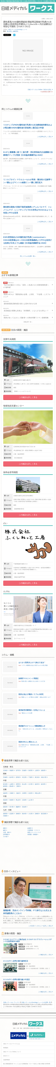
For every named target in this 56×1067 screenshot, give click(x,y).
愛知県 (12, 786)
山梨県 (12, 784)
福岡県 (5, 813)
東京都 (37, 777)
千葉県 (31, 777)
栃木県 (12, 777)
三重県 (18, 786)
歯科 (5, 830)
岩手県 (18, 770)
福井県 (37, 784)
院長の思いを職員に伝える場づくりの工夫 (33, 681)
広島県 (24, 800)
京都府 (12, 793)
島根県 (12, 800)
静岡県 (5, 786)
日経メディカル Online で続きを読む (40, 89)
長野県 (18, 784)
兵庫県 (24, 793)
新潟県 (5, 784)
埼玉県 (24, 777)
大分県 (31, 813)
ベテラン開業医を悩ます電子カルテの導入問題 (34, 665)
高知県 (24, 807)
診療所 (30, 828)
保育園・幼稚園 (32, 834)
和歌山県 (38, 793)
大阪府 (18, 793)
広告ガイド (6, 1056)
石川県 (31, 784)
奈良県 (31, 793)
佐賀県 (12, 813)
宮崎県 (37, 813)
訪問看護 (6, 834)
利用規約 (5, 1047)
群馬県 (18, 777)
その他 (5, 836)
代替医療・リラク (33, 830)
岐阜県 (43, 784)
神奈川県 (44, 777)
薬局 (34, 832)
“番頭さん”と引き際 (26, 713)
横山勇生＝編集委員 (12, 31)
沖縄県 (5, 816)
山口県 (31, 800)
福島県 (43, 770)
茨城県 (5, 777)
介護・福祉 (7, 832)
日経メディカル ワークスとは (11, 1044)
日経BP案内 (6, 1060)
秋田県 (31, 770)
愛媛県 (18, 807)
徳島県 (5, 807)
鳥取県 (5, 800)
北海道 (5, 770)
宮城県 (24, 770)
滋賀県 (5, 793)
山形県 (37, 770)
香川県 (12, 807)
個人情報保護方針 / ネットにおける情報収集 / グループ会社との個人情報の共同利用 (26, 1063)
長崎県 (18, 813)
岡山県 (18, 800)
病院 (5, 828)
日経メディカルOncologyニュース (17, 29)
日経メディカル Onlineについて (12, 1051)
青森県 (12, 770)
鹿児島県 (44, 813)
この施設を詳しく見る (28, 397)
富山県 (24, 784)
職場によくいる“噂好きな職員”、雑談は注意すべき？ (36, 697)
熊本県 (24, 813)
